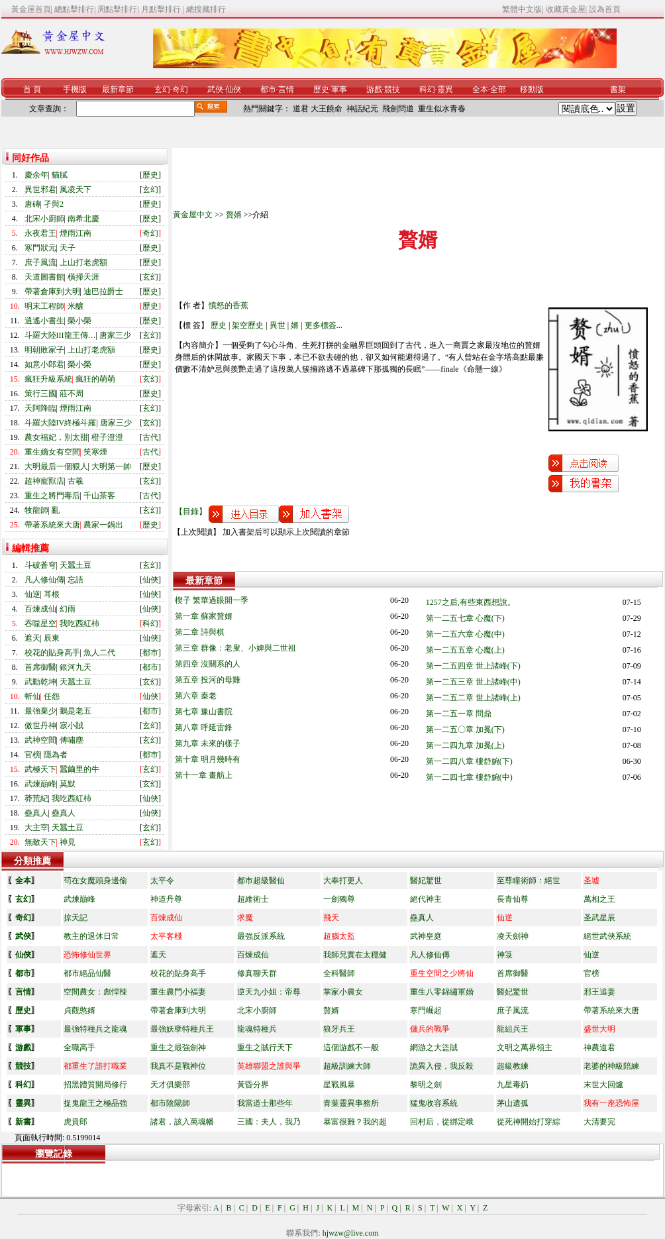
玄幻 (162, 89)
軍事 (339, 89)
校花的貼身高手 (52, 652)
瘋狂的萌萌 (95, 379)
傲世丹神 (40, 725)
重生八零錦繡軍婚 (442, 992)
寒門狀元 (40, 247)
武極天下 (40, 769)
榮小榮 (79, 320)
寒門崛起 (426, 1010)
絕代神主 (426, 899)
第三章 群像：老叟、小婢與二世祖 (235, 648)
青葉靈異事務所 (351, 1103)
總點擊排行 (74, 9)
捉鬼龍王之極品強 (95, 1103)
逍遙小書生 (44, 320)
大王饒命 (326, 108)
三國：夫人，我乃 (269, 1121)
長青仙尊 (513, 899)
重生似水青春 (442, 108)
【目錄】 (191, 511)
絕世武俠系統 (607, 936)
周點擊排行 (117, 9)
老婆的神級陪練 (611, 1066)
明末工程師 (44, 306)
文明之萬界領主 (524, 1047)
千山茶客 (99, 495)
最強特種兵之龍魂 (95, 1029)
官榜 (32, 754)
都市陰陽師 (170, 1103)
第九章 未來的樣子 (207, 743)
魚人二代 (99, 652)
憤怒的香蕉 (228, 305)
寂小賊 (71, 725)
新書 (23, 1121)
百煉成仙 (40, 609)
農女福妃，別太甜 (56, 437)
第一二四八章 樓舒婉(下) (469, 761)
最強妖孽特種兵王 (182, 1029)
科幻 (427, 89)
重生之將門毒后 (52, 495)
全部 (498, 89)
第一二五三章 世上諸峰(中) (473, 681)
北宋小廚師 (44, 218)
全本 (480, 89)
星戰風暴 (339, 1084)
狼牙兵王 (339, 1029)
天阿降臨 (40, 408)
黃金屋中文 (193, 214)
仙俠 (233, 89)
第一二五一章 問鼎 (458, 713)
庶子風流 (40, 262)
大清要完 (599, 1121)
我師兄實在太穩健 (355, 954)
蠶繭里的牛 (79, 769)
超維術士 (253, 899)
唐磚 (32, 204)
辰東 (52, 638)
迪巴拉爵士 (103, 291)
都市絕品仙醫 (87, 973)
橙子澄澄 (107, 437)
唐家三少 (115, 335)
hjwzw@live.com (351, 1233)
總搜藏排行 (206, 9)
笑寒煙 (95, 452)
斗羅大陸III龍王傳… (60, 335)
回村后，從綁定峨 (442, 1121)
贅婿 (234, 214)
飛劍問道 (398, 108)
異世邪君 (40, 189)
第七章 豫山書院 (203, 711)
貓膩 (60, 175)
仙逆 (32, 594)
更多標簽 (320, 325)
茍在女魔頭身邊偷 (95, 880)
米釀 (75, 306)
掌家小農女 (343, 992)
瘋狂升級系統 (48, 379)
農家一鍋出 (103, 524)
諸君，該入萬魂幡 (182, 1121)
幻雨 (68, 609)
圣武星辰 (599, 917)
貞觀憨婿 (79, 1010)
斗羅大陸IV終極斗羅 (61, 422)
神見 (68, 842)
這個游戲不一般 (351, 1047)
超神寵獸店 (44, 481)
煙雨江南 (75, 233)
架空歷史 (248, 325)
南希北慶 (83, 218)
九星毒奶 (513, 1084)
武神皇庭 (426, 936)
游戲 (374, 89)
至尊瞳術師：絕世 (528, 880)
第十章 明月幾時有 (207, 759)
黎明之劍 (426, 1084)
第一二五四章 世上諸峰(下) (473, 666)
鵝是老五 (75, 711)
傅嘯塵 (71, 740)
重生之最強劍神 (178, 1047)
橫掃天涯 (83, 277)
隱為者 (56, 754)
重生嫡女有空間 (52, 452)
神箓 (505, 954)
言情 (286, 89)
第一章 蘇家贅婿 (203, 616)
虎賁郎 (75, 1121)
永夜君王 (40, 233)
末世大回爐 (603, 1084)
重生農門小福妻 (178, 992)
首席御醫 (40, 667)
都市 (268, 89)
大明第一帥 (111, 466)
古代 (150, 437)
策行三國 (40, 393)
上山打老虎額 (83, 262)
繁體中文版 (522, 9)
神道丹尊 (166, 899)
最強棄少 (40, 711)
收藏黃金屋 (566, 9)
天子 (68, 247)
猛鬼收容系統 (434, 1103)
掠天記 (75, 917)
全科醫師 (339, 973)
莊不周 (71, 393)
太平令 (162, 880)
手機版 (75, 89)
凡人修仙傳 (44, 579)
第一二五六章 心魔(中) (465, 634)
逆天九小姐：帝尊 (269, 992)
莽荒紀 (36, 798)
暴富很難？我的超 (355, 1121)
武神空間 (40, 740)
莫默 (68, 783)
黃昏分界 (253, 1084)
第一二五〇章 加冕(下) (465, 729)
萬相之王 (599, 899)
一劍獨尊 (339, 899)
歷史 (321, 89)
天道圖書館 (44, 277)
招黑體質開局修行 (95, 1084)
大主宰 (36, 827)
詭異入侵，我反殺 (442, 1066)
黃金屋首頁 (31, 9)
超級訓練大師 (347, 1066)
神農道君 (599, 1047)
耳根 (52, 594)
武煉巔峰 (40, 783)
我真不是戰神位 (178, 1066)
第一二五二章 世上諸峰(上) (473, 697)
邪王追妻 (599, 992)
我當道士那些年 (265, 1103)
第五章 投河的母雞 (207, 679)
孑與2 (54, 204)
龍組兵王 (513, 1029)
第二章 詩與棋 (200, 632)
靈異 (445, 89)
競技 (392, 89)
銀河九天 (75, 667)
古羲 (75, 481)
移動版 (532, 89)
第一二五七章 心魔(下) (465, 618)
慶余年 (36, 175)
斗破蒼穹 (40, 565)
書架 (618, 89)
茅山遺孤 (513, 1103)
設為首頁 (605, 9)
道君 (301, 108)
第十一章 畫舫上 (203, 775)
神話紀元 (362, 108)
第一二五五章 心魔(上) (465, 650)
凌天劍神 (513, 936)
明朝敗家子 (44, 349)
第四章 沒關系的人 (207, 664)
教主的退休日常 (91, 936)
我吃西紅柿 (79, 623)
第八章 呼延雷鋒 (203, 727)
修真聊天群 (257, 973)
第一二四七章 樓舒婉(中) (469, 777)
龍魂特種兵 (257, 1029)
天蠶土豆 (75, 565)
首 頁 (32, 89)
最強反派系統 (261, 936)
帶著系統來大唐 (52, 524)
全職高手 (79, 1047)
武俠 (215, 89)
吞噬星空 (40, 623)
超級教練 (513, 1066)
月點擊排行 (162, 9)
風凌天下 (75, 189)
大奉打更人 (343, 880)
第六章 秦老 (196, 695)
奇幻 (180, 89)
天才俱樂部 (170, 1084)
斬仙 (32, 696)
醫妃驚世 (426, 880)
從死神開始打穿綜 (528, 1121)
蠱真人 (36, 813)
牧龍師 (36, 510)
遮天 (32, 638)
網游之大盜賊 (434, 1047)
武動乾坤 (40, 681)
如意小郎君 (44, 364)
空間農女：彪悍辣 (95, 992)
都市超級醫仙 (261, 880)
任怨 (52, 696)
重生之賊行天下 (265, 1047)
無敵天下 (40, 842)
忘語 (75, 579)
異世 (277, 325)
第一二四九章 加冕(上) (465, 745)
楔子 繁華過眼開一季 (211, 600)
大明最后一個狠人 (56, 466)
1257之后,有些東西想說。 (470, 602)
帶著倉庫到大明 (52, 291)
